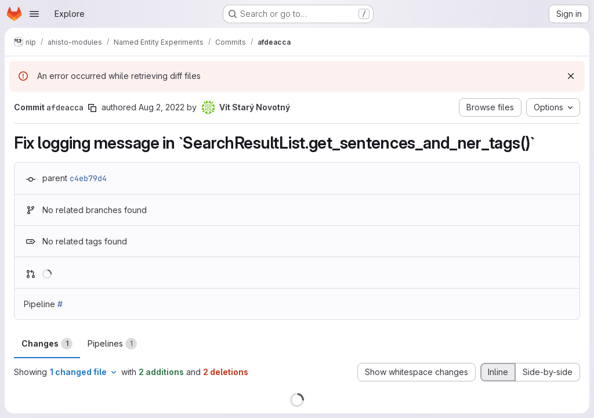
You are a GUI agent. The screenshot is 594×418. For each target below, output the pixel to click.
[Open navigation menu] (34, 14)
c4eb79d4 (88, 178)
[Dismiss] (571, 76)
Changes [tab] (47, 343)
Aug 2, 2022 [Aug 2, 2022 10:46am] (161, 107)
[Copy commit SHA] (92, 108)
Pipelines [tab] (112, 343)
